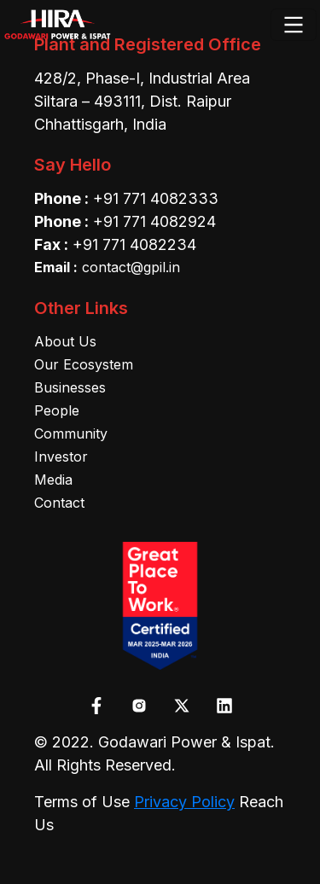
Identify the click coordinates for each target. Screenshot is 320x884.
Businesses (70, 387)
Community (71, 433)
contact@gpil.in (107, 267)
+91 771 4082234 (134, 244)
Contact (59, 502)
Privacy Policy (184, 802)
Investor (61, 456)
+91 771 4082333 (155, 198)
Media (53, 479)
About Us (65, 341)
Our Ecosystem (83, 364)
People (56, 410)
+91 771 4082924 (154, 221)
